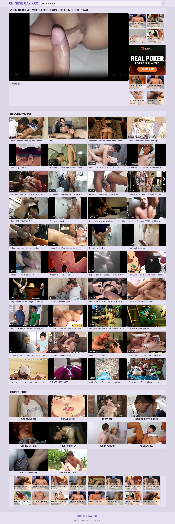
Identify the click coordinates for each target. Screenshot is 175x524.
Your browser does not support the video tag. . (69, 47)
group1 (17, 84)
